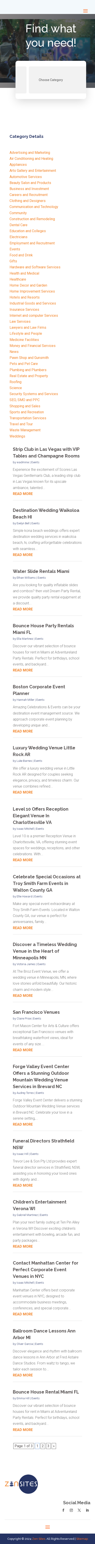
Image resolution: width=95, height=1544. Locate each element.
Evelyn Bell (23, 523)
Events (35, 462)
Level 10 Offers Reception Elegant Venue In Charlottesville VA (40, 815)
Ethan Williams (26, 577)
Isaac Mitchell (25, 828)
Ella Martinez (25, 638)
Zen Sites (38, 1538)
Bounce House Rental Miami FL (46, 1392)
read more (23, 494)
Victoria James (26, 964)
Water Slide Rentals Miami (41, 571)
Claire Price (24, 1018)
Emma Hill (23, 1398)
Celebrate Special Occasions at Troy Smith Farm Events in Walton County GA (47, 883)
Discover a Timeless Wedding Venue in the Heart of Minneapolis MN (45, 951)
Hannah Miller (25, 699)
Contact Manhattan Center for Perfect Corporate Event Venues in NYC (45, 1269)
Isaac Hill (22, 1154)
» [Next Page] (54, 1446)
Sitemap (82, 1538)
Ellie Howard (24, 896)
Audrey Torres (25, 1093)
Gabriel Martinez (27, 1215)
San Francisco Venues (36, 1012)
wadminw (23, 462)
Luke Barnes (24, 760)
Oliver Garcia (25, 1344)
